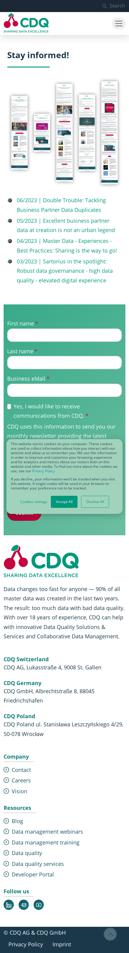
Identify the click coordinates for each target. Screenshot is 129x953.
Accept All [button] (64, 501)
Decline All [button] (95, 501)
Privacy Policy (43, 470)
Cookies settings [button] (33, 501)
